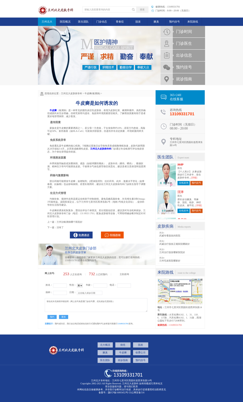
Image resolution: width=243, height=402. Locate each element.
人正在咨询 (72, 274)
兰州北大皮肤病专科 (71, 93)
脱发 (138, 21)
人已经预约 (98, 274)
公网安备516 (138, 392)
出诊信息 (184, 55)
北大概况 (105, 345)
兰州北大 (47, 21)
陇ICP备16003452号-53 (119, 392)
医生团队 (83, 21)
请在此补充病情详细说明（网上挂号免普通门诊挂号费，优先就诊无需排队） (96, 305)
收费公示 (141, 352)
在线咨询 (183, 173)
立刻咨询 (124, 274)
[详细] (194, 168)
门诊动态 (101, 21)
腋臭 (156, 21)
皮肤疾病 (165, 226)
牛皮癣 (123, 352)
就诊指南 (184, 79)
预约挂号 (174, 21)
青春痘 (120, 21)
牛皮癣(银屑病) (92, 93)
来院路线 (192, 21)
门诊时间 (184, 31)
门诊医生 (184, 43)
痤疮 (122, 345)
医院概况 (65, 21)
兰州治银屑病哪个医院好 (69, 222)
